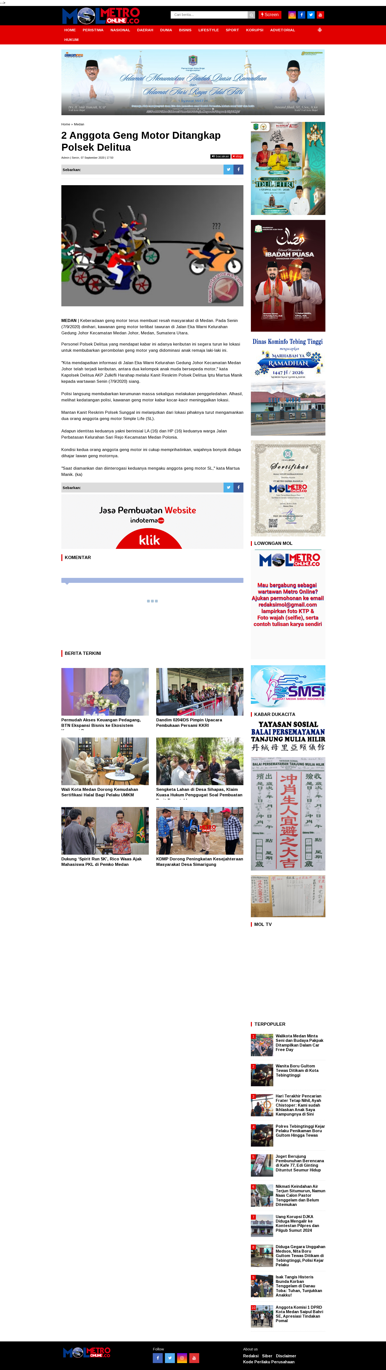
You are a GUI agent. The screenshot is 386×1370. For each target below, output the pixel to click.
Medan (79, 124)
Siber (267, 1356)
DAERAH (145, 30)
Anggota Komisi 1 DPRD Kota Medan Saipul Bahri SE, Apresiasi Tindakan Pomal (299, 1314)
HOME (70, 30)
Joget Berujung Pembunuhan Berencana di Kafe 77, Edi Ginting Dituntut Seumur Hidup (300, 1163)
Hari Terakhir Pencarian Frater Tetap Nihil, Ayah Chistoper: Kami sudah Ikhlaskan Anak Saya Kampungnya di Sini (298, 1105)
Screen (270, 14)
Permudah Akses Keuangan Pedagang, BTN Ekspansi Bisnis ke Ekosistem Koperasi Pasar (101, 725)
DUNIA (166, 30)
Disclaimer (286, 1356)
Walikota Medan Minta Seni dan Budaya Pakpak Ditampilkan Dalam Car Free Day (299, 1043)
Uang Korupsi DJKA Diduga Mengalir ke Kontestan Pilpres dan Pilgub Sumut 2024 (297, 1223)
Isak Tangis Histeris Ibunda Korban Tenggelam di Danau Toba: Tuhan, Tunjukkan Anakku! (299, 1286)
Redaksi (251, 1356)
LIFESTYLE (208, 30)
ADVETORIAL (282, 30)
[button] (319, 27)
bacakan (220, 156)
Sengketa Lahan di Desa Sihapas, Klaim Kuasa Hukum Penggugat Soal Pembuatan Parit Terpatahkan (199, 795)
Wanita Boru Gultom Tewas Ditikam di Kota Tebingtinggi (297, 1070)
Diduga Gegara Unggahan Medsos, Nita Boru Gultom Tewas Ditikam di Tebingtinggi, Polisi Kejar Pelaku (300, 1256)
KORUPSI (254, 30)
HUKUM (71, 39)
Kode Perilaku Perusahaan (269, 1362)
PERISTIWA (93, 30)
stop (237, 156)
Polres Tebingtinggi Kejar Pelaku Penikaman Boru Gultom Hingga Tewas (300, 1130)
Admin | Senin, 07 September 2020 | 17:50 (87, 157)
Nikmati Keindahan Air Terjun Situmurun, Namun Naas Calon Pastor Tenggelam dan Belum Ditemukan (300, 1195)
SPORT (232, 30)
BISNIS (185, 30)
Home (65, 124)
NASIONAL (120, 30)
